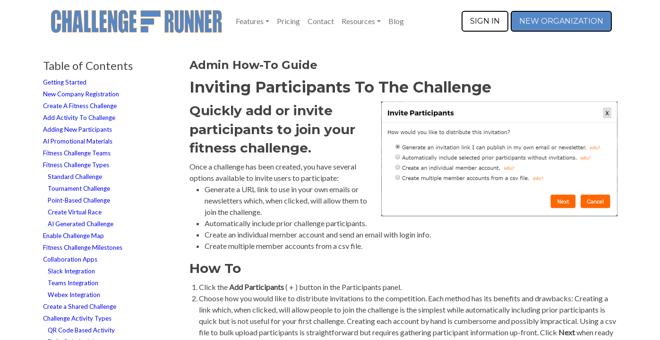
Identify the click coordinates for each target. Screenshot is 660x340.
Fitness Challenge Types (76, 165)
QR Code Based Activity (81, 330)
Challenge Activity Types (77, 318)
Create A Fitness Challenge (80, 106)
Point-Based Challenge (79, 200)
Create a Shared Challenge (79, 306)
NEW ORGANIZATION (561, 21)
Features (250, 21)
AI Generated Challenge (80, 224)
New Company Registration (81, 94)
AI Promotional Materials (77, 141)
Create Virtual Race (75, 212)
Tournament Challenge (79, 188)
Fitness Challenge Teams (77, 153)
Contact (321, 21)
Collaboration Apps (70, 259)
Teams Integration (73, 283)
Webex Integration (74, 294)
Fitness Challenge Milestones (82, 247)
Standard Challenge (75, 176)
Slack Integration (71, 271)
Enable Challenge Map (73, 235)
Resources (358, 21)
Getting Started (64, 82)
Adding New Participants (77, 129)
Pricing (288, 21)
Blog (396, 21)
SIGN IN (485, 21)
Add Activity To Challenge (79, 117)
